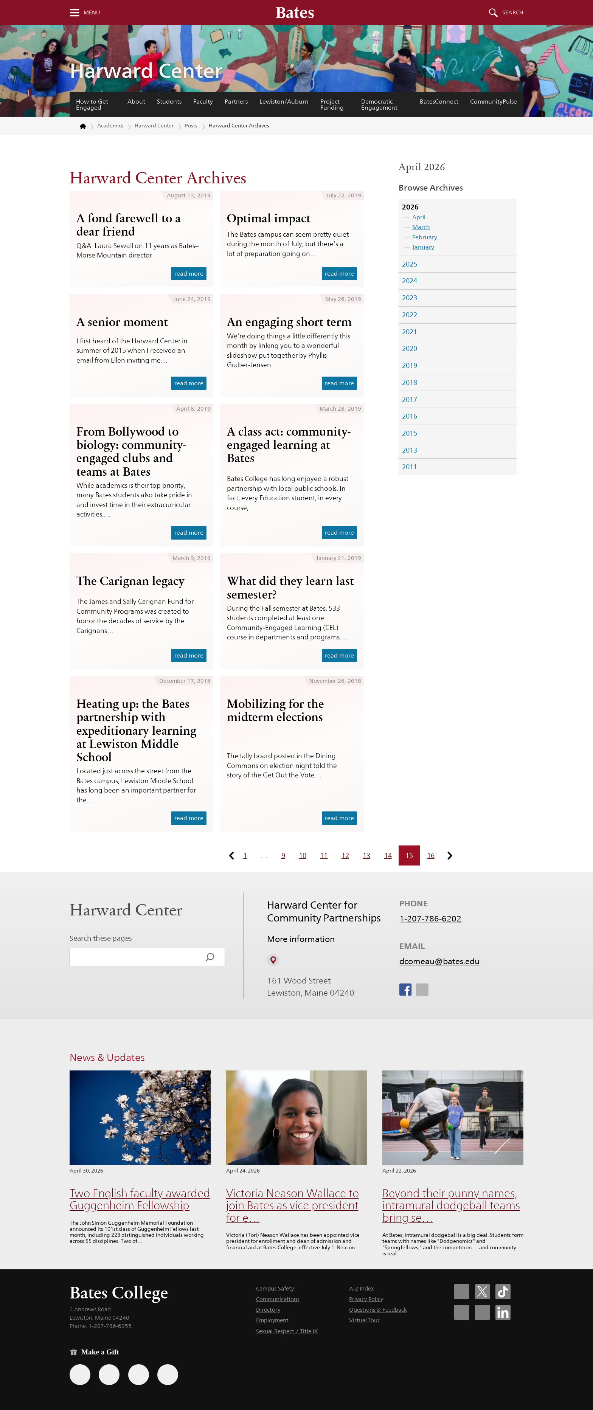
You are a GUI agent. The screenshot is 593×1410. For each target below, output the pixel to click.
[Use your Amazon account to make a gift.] (109, 1374)
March (421, 227)
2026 (410, 207)
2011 (409, 467)
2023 (409, 298)
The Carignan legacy (130, 580)
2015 (409, 433)
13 (366, 855)
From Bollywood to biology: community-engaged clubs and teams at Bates (131, 451)
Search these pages (101, 938)
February (424, 237)
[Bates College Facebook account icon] (461, 1291)
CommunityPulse (493, 101)
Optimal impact (268, 218)
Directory (268, 1309)
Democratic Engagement (379, 104)
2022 (409, 315)
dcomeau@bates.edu (439, 961)
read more (188, 273)
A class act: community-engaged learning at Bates (289, 444)
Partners (236, 101)
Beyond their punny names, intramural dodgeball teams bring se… (451, 1205)
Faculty (203, 101)
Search (512, 12)
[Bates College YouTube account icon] (482, 1312)
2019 (409, 365)
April (418, 217)
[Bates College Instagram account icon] (461, 1312)
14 (388, 855)
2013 (409, 450)
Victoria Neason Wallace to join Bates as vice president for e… (292, 1205)
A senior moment (122, 321)
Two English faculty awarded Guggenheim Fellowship (140, 1199)
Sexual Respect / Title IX (287, 1331)
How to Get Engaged (92, 104)
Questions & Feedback (378, 1309)
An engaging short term (289, 321)
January (423, 247)
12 (345, 855)
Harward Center (146, 70)
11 (324, 855)
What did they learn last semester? (290, 587)
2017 (409, 399)
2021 (409, 332)
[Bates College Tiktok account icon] (503, 1291)
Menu (92, 12)
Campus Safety (275, 1288)
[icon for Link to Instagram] (422, 989)
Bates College (119, 1292)
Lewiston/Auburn (284, 101)
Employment (272, 1320)
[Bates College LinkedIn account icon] (503, 1312)
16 (431, 855)
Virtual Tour (364, 1320)
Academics (110, 126)
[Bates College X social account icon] (482, 1291)
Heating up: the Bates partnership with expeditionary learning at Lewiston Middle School (136, 730)
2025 (409, 264)
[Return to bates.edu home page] (78, 126)
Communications (278, 1299)
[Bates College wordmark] (295, 12)
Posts (191, 126)
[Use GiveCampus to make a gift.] (167, 1374)
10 (302, 855)
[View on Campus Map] (273, 960)
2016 (409, 416)
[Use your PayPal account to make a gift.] (138, 1374)
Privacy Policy (366, 1299)
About (136, 101)
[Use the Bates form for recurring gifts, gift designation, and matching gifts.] (80, 1374)
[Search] (210, 957)
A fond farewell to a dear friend (128, 225)
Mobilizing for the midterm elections (275, 710)
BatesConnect (439, 101)
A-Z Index (361, 1288)
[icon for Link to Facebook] (405, 989)
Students (169, 101)
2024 (409, 281)
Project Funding (332, 104)
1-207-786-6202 (430, 918)
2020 (409, 348)
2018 (409, 382)
